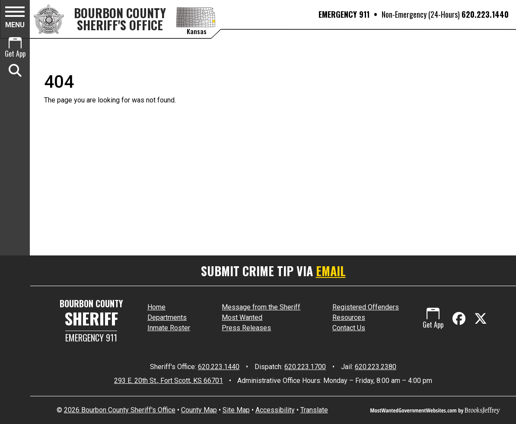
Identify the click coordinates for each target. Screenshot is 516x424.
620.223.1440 (485, 14)
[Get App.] (15, 48)
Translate (314, 410)
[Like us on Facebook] (460, 318)
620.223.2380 (375, 367)
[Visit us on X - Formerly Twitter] (480, 318)
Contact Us (348, 328)
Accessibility (275, 410)
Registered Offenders (365, 307)
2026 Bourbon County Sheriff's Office (119, 410)
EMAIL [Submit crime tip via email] (331, 271)
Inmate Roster (168, 328)
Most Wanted (242, 317)
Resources (348, 317)
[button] (15, 18)
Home (156, 307)
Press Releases (246, 328)
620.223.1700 (305, 367)
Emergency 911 (91, 337)
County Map (199, 410)
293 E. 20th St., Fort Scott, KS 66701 (168, 380)
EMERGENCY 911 (344, 14)
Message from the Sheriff (261, 307)
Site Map (236, 410)
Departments (167, 317)
